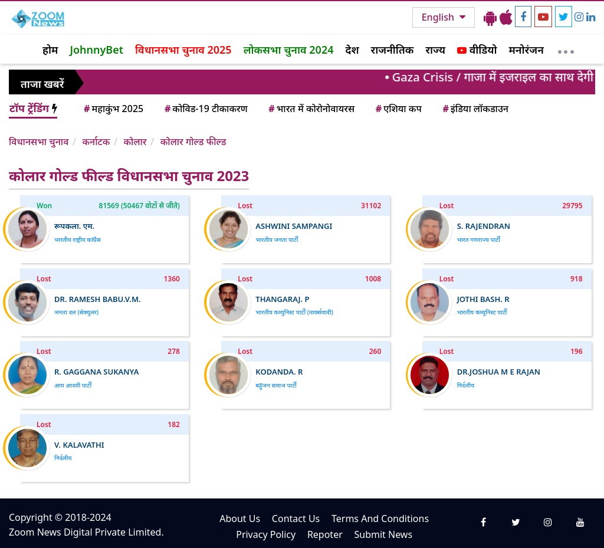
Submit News (383, 534)
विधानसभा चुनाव (38, 141)
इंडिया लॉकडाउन (474, 108)
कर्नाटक (96, 141)
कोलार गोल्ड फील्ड (193, 141)
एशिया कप (398, 108)
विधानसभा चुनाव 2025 (183, 49)
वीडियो (477, 49)
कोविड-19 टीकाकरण (205, 108)
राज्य (435, 49)
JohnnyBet (96, 49)
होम (50, 49)
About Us (239, 518)
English (439, 17)
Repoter (325, 534)
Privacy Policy (266, 534)
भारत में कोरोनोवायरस (310, 108)
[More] (566, 49)
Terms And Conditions (380, 518)
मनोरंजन (526, 49)
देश (352, 49)
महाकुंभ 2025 (112, 108)
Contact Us (296, 518)
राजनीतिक (392, 49)
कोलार (135, 141)
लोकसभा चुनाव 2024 (289, 49)
